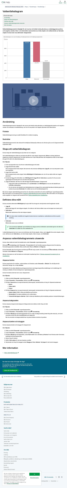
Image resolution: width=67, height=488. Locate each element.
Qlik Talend (7, 407)
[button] (33, 101)
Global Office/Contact (9, 469)
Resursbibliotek (8, 397)
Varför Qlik (6, 431)
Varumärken (53, 481)
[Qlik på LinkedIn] (59, 477)
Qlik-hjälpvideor (8, 387)
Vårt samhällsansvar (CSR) (10, 456)
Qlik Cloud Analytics (9, 417)
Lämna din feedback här (10, 370)
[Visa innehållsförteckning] (3, 6)
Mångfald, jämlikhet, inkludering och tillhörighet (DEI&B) (18, 459)
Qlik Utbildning (7, 393)
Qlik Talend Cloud (8, 409)
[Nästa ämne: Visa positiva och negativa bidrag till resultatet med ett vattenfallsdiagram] (50, 377)
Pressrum (6, 467)
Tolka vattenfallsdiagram (10, 353)
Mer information (8, 25)
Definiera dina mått (8, 21)
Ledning (6, 454)
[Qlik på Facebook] (62, 477)
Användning (7, 17)
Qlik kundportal (7, 395)
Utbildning (6, 391)
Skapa (26, 6)
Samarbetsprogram (9, 463)
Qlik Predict (7, 421)
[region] (21, 478)
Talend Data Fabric (8, 411)
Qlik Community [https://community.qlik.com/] (48, 477)
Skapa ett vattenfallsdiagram (11, 19)
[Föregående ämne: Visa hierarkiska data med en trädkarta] (17, 377)
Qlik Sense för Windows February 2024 (14, 6)
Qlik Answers (7, 419)
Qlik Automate (7, 423)
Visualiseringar (32, 6)
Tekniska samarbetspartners (11, 443)
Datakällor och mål (8, 445)
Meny (65, 2)
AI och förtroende (8, 437)
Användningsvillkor (44, 481)
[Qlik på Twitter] (56, 477)
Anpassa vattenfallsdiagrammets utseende (14, 23)
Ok (34, 474)
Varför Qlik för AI (8, 439)
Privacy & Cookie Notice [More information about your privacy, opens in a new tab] (13, 483)
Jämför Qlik (7, 441)
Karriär (5, 465)
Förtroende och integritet (10, 435)
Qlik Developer (7, 389)
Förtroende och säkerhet (10, 433)
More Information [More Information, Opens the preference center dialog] (34, 477)
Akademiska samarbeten (10, 461)
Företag (6, 452)
